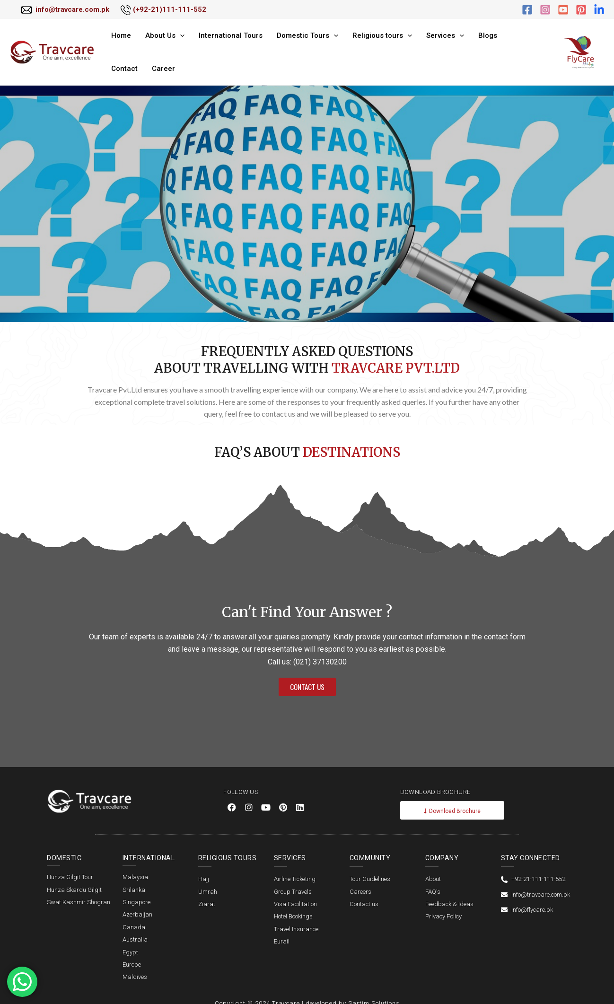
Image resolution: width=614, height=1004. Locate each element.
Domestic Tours (292, 46)
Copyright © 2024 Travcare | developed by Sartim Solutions (307, 991)
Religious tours (362, 46)
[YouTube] (563, 9)
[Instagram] (545, 9)
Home (120, 46)
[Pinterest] (581, 9)
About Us (158, 46)
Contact (490, 46)
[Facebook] (527, 9)
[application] (173, 46)
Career (524, 46)
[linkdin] (599, 9)
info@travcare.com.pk (72, 9)
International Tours (220, 46)
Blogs (457, 46)
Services (420, 46)
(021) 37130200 (320, 650)
